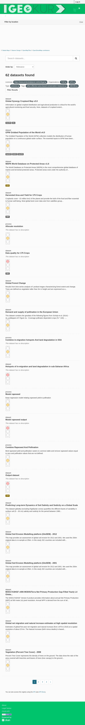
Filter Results (12, 90)
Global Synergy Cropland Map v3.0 (21, 101)
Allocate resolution (14, 226)
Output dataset (12, 475)
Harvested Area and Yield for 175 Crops (23, 195)
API (34, 692)
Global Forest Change (15, 283)
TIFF (7, 216)
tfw (13, 123)
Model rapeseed (12, 394)
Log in (77, 2)
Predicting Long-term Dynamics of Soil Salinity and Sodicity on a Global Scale (41, 505)
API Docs (42, 692)
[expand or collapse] (79, 8)
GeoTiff (8, 123)
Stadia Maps (6, 50)
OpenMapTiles (26, 50)
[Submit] (76, 58)
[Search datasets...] (39, 58)
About (4, 705)
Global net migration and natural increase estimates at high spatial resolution (41, 623)
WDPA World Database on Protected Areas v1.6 (27, 164)
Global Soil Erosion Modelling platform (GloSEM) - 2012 (31, 534)
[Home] (3, 16)
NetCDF (8, 154)
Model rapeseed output (16, 420)
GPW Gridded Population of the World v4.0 (25, 132)
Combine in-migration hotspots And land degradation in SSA (33, 340)
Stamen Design (16, 50)
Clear (81, 22)
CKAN (6, 720)
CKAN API (6, 711)
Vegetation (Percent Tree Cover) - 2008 (23, 652)
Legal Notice (6, 708)
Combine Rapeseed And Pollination (21, 447)
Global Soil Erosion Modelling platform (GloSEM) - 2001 (31, 563)
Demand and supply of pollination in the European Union (31, 312)
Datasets (11, 16)
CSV (7, 185)
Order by (9, 67)
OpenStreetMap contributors (41, 50)
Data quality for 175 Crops (17, 253)
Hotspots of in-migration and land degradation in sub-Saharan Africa (37, 366)
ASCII (14, 154)
